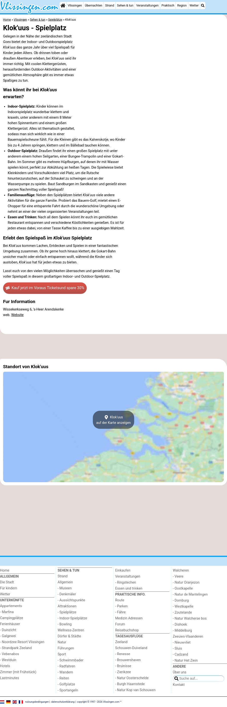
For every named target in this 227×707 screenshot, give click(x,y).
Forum (120, 624)
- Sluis (177, 648)
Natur (62, 642)
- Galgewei (8, 636)
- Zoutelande (182, 612)
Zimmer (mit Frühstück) (18, 672)
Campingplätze (11, 618)
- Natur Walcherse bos (190, 618)
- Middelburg (182, 630)
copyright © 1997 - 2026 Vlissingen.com (98, 701)
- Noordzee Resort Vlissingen (22, 642)
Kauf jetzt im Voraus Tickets (45, 288)
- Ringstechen (125, 582)
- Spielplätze (67, 612)
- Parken (121, 606)
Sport (62, 654)
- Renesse (122, 654)
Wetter (194, 5)
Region (182, 5)
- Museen (65, 588)
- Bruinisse (123, 666)
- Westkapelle (183, 606)
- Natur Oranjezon (186, 582)
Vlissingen (75, 5)
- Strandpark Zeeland (16, 648)
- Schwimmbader (71, 660)
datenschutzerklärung (62, 701)
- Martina (7, 612)
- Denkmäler (67, 594)
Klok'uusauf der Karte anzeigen (113, 420)
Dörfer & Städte (69, 636)
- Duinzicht (8, 630)
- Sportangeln (68, 690)
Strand (109, 5)
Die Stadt (7, 582)
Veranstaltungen (147, 5)
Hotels (5, 666)
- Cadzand (180, 654)
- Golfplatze (66, 684)
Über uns (179, 672)
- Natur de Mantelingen (190, 594)
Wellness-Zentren (71, 630)
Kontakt (179, 685)
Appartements (11, 606)
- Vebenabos (9, 654)
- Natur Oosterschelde (132, 678)
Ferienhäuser (10, 624)
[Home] (63, 5)
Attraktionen (67, 606)
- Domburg (181, 600)
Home (4, 570)
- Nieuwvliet (181, 642)
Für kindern (8, 588)
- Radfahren (66, 666)
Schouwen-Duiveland (131, 648)
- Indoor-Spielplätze (72, 618)
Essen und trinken (129, 588)
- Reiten (63, 678)
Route (119, 600)
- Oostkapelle (183, 588)
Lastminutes (9, 678)
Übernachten (93, 5)
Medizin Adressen (129, 618)
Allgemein (65, 582)
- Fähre (120, 612)
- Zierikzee (123, 672)
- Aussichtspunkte (71, 600)
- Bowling (65, 624)
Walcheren (181, 570)
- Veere (178, 576)
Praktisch (167, 5)
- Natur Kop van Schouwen (135, 690)
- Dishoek (180, 624)
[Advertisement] (113, 346)
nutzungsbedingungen (37, 701)
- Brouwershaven (128, 660)
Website (17, 315)
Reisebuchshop (127, 630)
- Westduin (8, 660)
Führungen (66, 648)
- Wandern (65, 672)
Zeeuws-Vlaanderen (188, 636)
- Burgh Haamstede (130, 684)
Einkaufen (122, 570)
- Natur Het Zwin (185, 660)
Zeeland (121, 642)
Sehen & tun (125, 5)
